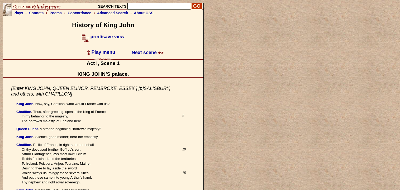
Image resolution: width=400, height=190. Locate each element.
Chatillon (23, 112)
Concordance (79, 13)
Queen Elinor (27, 129)
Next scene (148, 52)
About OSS (144, 13)
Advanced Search (112, 13)
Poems (56, 13)
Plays (18, 13)
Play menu (101, 52)
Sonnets (36, 13)
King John (24, 104)
